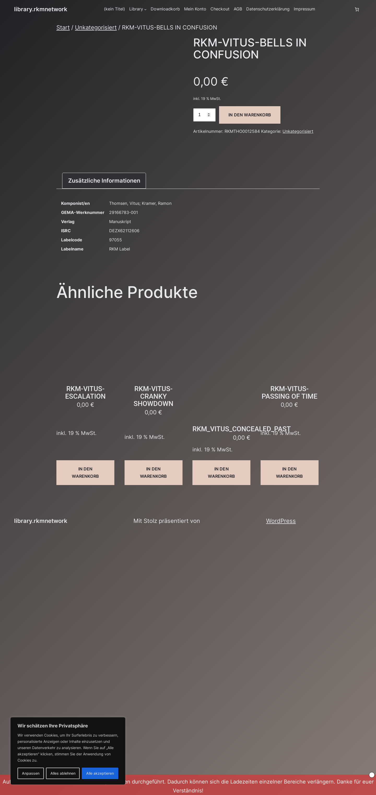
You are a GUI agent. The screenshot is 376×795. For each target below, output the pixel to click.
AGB (238, 9)
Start (63, 27)
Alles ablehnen (62, 773)
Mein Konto (195, 9)
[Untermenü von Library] (145, 9)
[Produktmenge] (204, 115)
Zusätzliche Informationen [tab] (104, 180)
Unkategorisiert (96, 27)
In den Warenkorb (249, 114)
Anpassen (30, 773)
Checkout (220, 9)
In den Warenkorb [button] (85, 472)
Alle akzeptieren (100, 773)
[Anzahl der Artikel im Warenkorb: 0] (357, 9)
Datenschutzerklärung (268, 9)
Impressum (304, 9)
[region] (67, 751)
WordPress (281, 520)
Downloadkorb (165, 9)
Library (136, 9)
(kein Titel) (114, 9)
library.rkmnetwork (40, 9)
